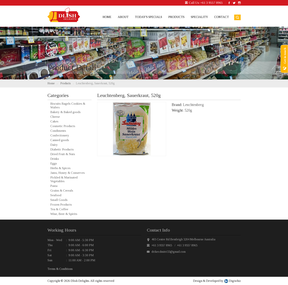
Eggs (53, 163)
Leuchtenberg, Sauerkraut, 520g (95, 83)
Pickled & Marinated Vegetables (64, 179)
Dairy (54, 145)
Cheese (55, 116)
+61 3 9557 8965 (211, 2)
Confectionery (59, 135)
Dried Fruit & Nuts (62, 154)
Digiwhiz (234, 280)
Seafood (55, 195)
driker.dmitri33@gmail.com (169, 251)
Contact (221, 17)
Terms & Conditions (60, 268)
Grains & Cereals (61, 190)
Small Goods (58, 200)
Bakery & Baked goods (65, 112)
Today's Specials (148, 17)
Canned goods (59, 140)
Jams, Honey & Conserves (67, 173)
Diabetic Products (62, 149)
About (123, 17)
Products (176, 17)
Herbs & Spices (60, 168)
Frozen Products (61, 204)
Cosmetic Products (62, 126)
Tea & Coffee (59, 209)
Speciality (199, 17)
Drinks (54, 159)
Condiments (58, 131)
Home (107, 17)
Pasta (53, 186)
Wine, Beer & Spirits (63, 214)
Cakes (54, 121)
